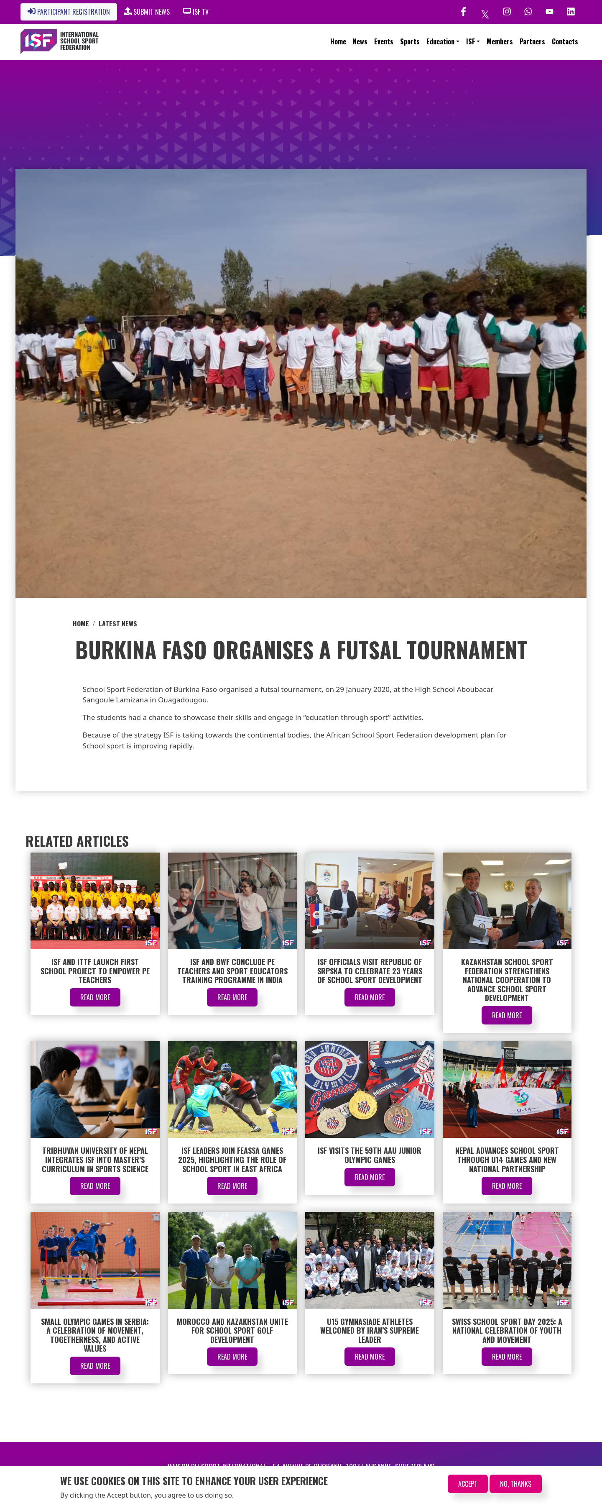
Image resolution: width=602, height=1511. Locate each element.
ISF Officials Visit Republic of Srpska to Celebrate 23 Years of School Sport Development (369, 970)
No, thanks (515, 1484)
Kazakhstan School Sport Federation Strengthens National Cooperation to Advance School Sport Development (507, 979)
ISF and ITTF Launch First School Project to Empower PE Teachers (95, 970)
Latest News (118, 623)
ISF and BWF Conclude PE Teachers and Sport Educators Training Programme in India (232, 970)
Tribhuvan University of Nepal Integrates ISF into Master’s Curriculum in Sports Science (95, 1159)
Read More (95, 997)
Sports (410, 41)
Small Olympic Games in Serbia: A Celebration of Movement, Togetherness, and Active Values (95, 1335)
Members (500, 41)
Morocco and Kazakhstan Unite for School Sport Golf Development (232, 1330)
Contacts (565, 41)
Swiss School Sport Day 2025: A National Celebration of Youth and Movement (507, 1330)
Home (338, 41)
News (360, 41)
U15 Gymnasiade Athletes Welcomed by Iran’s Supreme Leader (369, 1330)
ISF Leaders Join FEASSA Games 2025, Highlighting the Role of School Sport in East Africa (232, 1159)
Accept (467, 1484)
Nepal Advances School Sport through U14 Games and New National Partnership (507, 1159)
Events (383, 41)
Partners (532, 41)
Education (440, 41)
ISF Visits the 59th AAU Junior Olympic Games (369, 1155)
